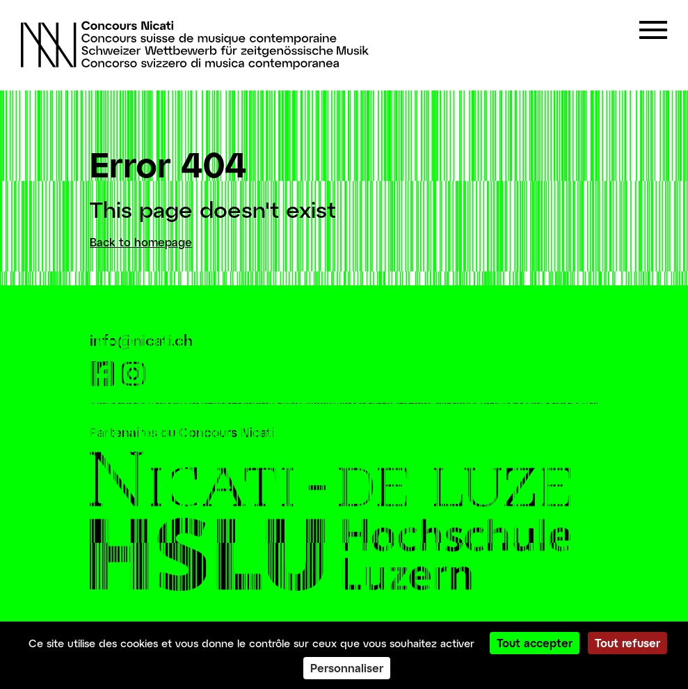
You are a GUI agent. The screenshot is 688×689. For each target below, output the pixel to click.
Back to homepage (141, 241)
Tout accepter (535, 642)
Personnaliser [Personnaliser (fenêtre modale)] (346, 667)
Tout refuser (627, 642)
